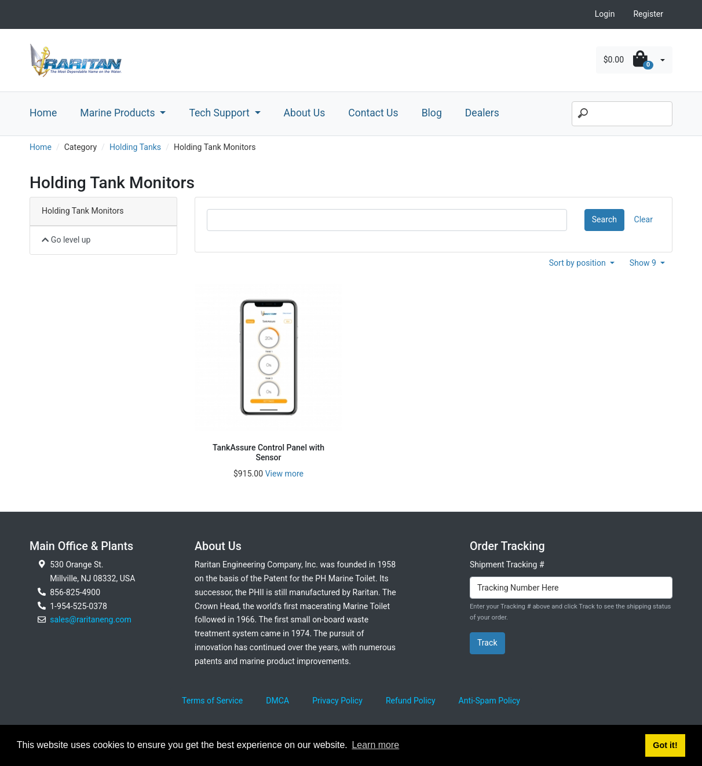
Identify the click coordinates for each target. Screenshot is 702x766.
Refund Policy (411, 700)
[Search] (622, 114)
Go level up (66, 239)
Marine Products (119, 113)
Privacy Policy (337, 700)
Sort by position (578, 262)
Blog (432, 113)
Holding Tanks (135, 147)
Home (43, 113)
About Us (305, 113)
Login (605, 14)
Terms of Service (212, 700)
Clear (643, 219)
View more (284, 473)
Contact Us (373, 113)
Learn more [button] (375, 745)
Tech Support (220, 113)
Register (648, 14)
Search (604, 219)
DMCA (277, 700)
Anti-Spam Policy (489, 700)
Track (487, 642)
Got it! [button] (665, 745)
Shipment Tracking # (507, 564)
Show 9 (644, 262)
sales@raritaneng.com (90, 619)
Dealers (482, 113)
